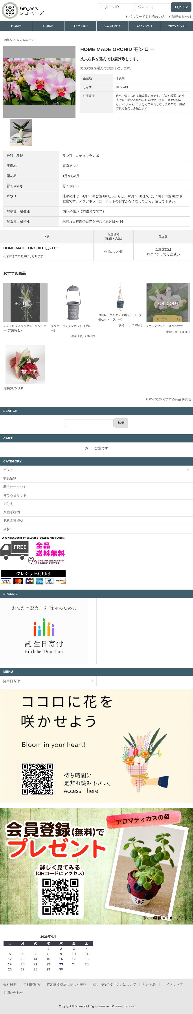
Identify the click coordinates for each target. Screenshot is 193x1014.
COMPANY (112, 25)
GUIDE (48, 25)
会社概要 (10, 984)
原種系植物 (11, 512)
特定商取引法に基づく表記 (66, 984)
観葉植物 (10, 478)
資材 (6, 529)
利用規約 (149, 984)
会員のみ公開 (113, 252)
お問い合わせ (13, 992)
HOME (16, 25)
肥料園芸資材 (13, 521)
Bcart (131, 1006)
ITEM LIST (80, 25)
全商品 (7, 40)
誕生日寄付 (11, 681)
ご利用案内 (31, 984)
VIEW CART (177, 25)
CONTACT (145, 25)
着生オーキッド (14, 487)
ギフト (8, 470)
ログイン (153, 254)
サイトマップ (173, 984)
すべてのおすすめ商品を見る (170, 399)
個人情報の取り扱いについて (114, 984)
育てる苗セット (27, 40)
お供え (8, 504)
